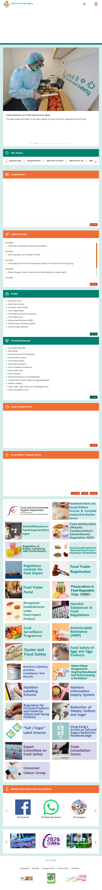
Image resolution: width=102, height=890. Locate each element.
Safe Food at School (54, 161)
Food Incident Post (21, 406)
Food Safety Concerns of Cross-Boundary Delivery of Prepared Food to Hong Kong (40, 264)
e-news (74, 493)
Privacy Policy (63, 868)
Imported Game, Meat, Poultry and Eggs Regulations (28, 380)
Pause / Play (31, 143)
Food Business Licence (17, 358)
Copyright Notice (48, 868)
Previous (33, 143)
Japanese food (15, 161)
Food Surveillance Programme (20, 367)
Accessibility (24, 868)
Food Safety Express (16, 361)
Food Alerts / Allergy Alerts (26, 454)
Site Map (35, 868)
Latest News (18, 174)
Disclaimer (75, 868)
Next (71, 143)
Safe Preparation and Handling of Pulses (24, 255)
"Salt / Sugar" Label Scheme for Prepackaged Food (28, 387)
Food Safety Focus (15, 317)
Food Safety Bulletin (16, 311)
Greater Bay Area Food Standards (21, 354)
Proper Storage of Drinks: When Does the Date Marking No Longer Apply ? (37, 272)
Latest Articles (19, 234)
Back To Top (50, 860)
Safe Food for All (76, 161)
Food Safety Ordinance (17, 364)
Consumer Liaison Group (18, 307)
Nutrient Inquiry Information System (22, 324)
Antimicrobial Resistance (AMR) (20, 320)
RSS (84, 493)
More (93, 224)
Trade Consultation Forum (18, 390)
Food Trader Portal (15, 371)
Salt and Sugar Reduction (18, 327)
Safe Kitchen (13, 351)
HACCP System (14, 374)
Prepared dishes (34, 161)
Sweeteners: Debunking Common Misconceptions (27, 246)
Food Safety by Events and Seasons (22, 314)
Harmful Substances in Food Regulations (24, 377)
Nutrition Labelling (15, 383)
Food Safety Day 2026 (17, 348)
